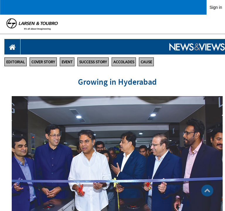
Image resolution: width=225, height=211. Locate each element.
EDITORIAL (15, 61)
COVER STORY (43, 61)
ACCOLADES (123, 61)
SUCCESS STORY (93, 61)
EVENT (67, 61)
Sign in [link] (215, 7)
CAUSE (146, 61)
